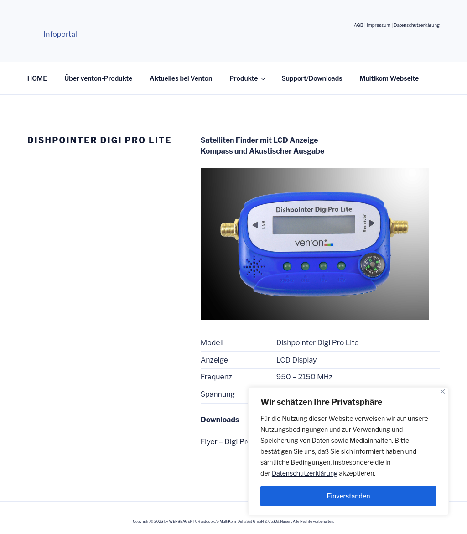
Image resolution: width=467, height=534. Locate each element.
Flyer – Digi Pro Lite (233, 441)
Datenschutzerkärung (417, 25)
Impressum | (380, 25)
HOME (37, 78)
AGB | (360, 25)
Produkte (247, 78)
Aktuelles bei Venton (181, 78)
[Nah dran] (443, 391)
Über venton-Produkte (98, 78)
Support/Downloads (311, 78)
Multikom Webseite (389, 78)
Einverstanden (348, 496)
